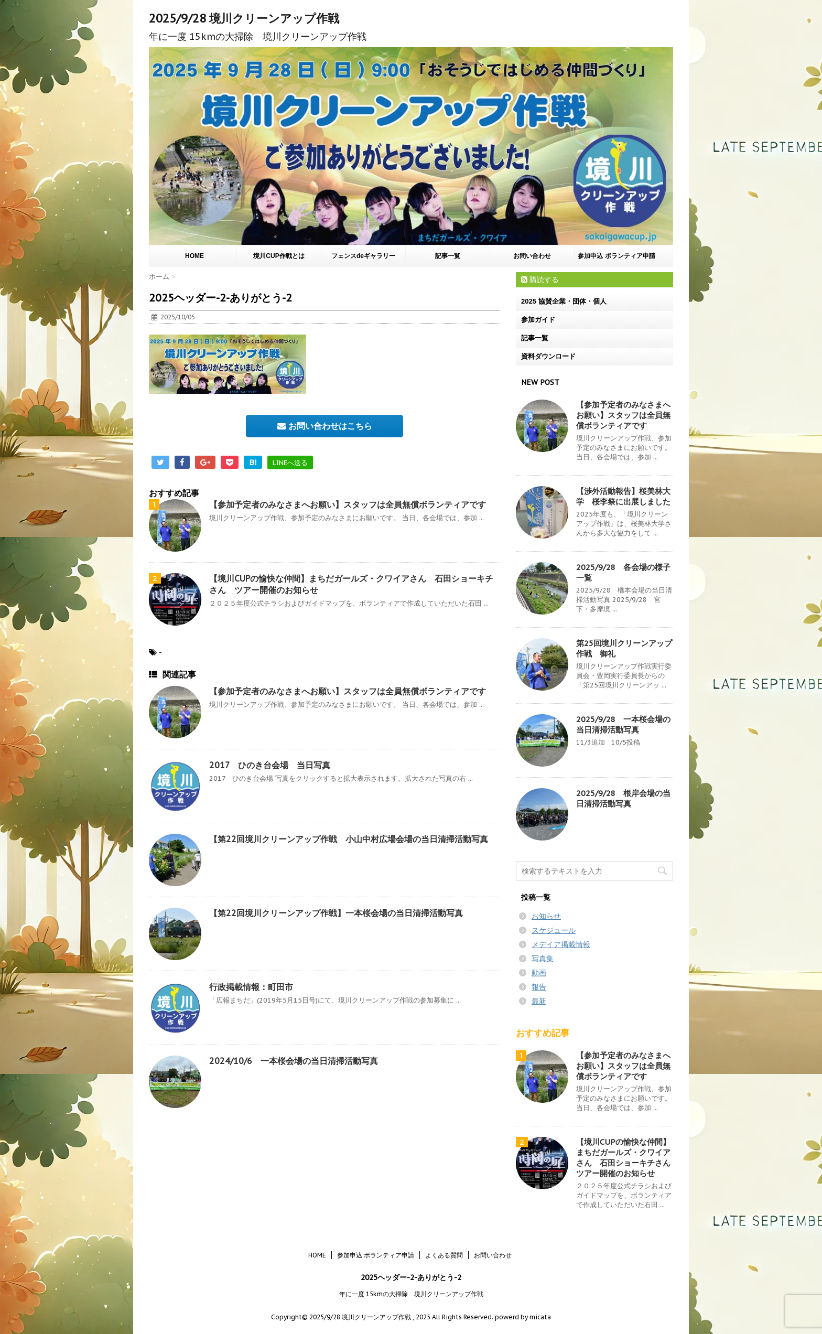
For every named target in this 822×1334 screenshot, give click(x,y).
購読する (540, 279)
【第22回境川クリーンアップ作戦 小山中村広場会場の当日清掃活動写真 (348, 839)
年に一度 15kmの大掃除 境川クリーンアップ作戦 (411, 1294)
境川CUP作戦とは (278, 256)
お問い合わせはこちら (324, 426)
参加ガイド (538, 320)
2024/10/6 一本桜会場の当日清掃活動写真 (293, 1061)
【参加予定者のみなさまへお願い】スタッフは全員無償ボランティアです (347, 504)
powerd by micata (522, 1317)
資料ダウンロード (548, 356)
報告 (539, 987)
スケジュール (554, 930)
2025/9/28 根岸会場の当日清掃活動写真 (623, 798)
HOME (194, 256)
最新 (539, 1001)
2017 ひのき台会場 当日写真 (269, 765)
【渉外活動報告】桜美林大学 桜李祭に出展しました (623, 496)
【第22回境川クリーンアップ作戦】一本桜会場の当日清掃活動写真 (336, 913)
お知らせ (546, 916)
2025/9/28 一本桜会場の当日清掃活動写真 (623, 724)
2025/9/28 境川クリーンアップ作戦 (244, 18)
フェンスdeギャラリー (363, 256)
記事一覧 (447, 256)
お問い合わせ (532, 256)
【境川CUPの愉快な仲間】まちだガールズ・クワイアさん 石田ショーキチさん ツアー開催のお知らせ (627, 1157)
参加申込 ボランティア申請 (616, 256)
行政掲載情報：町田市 (251, 987)
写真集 (543, 958)
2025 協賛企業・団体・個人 (564, 301)
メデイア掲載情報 (561, 944)
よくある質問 (444, 1255)
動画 (539, 972)
